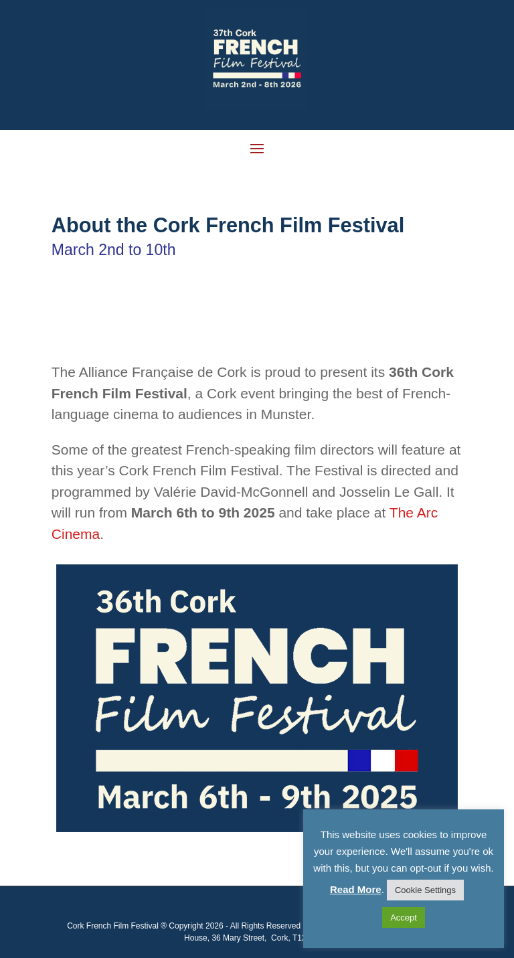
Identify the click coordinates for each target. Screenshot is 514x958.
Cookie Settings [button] (425, 890)
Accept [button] (403, 917)
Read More (355, 889)
